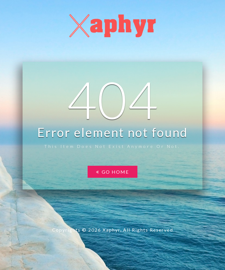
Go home (112, 172)
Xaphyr (111, 230)
